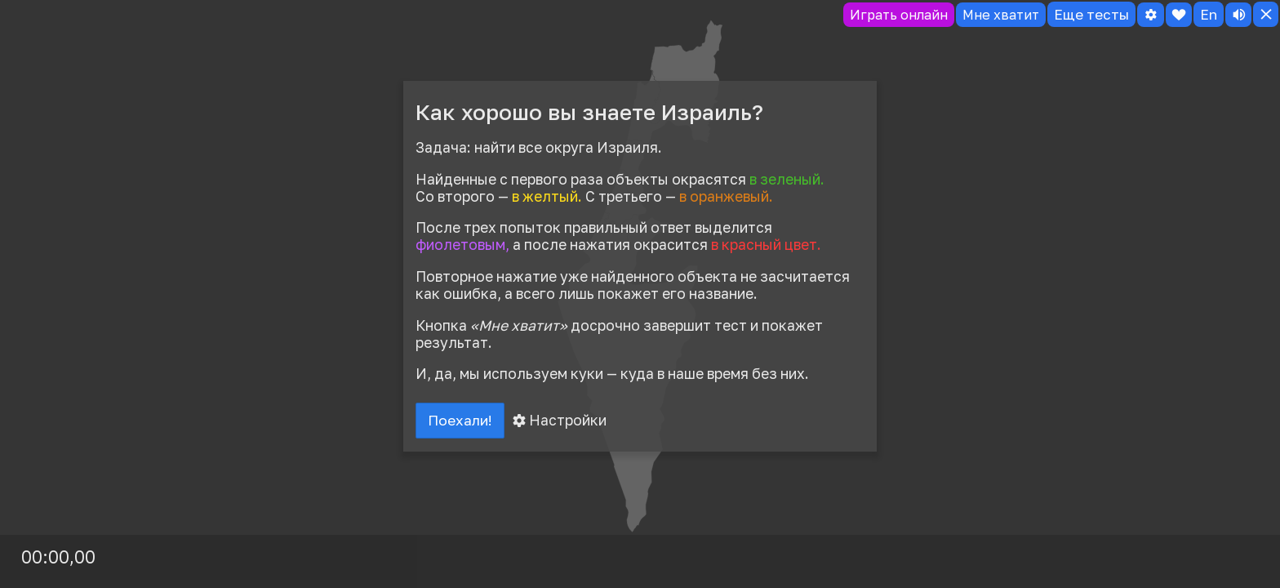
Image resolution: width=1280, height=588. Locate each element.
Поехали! (462, 421)
